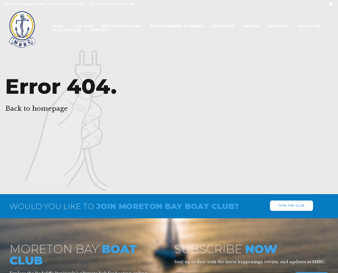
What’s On (309, 26)
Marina (251, 26)
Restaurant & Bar (121, 26)
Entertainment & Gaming (176, 26)
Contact (99, 30)
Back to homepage (36, 108)
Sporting (278, 26)
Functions (223, 26)
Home (58, 26)
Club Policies (66, 30)
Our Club (83, 26)
